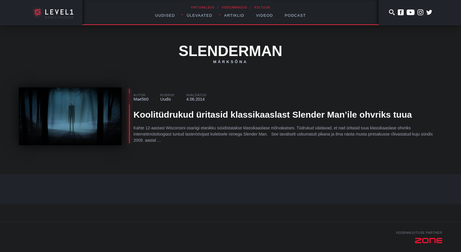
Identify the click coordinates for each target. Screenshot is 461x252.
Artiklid (234, 15)
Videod (264, 15)
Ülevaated (199, 15)
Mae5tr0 (140, 99)
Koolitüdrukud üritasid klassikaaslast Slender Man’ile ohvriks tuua (272, 114)
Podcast (295, 15)
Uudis (165, 99)
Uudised (165, 15)
